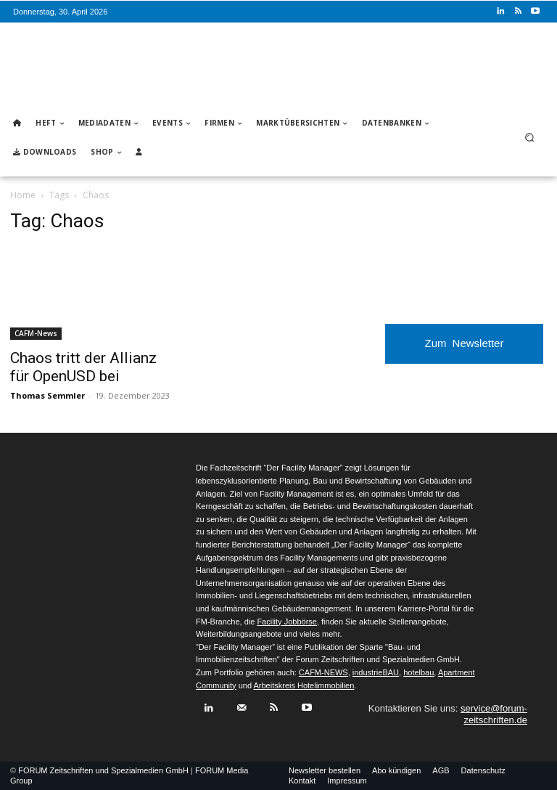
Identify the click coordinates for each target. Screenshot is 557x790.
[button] (530, 137)
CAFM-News (36, 333)
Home (23, 195)
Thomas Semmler (47, 395)
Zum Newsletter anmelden (464, 350)
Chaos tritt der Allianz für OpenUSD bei (83, 367)
